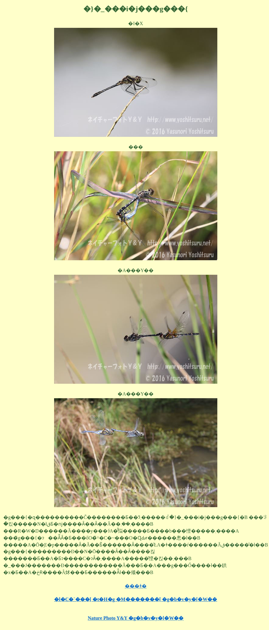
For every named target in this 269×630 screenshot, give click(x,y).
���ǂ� (136, 586)
